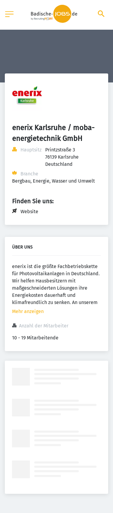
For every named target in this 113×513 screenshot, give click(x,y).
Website (29, 211)
